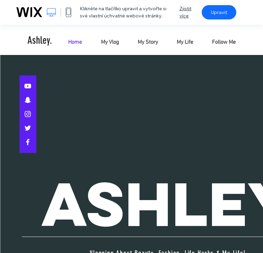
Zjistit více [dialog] (185, 12)
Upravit (219, 12)
